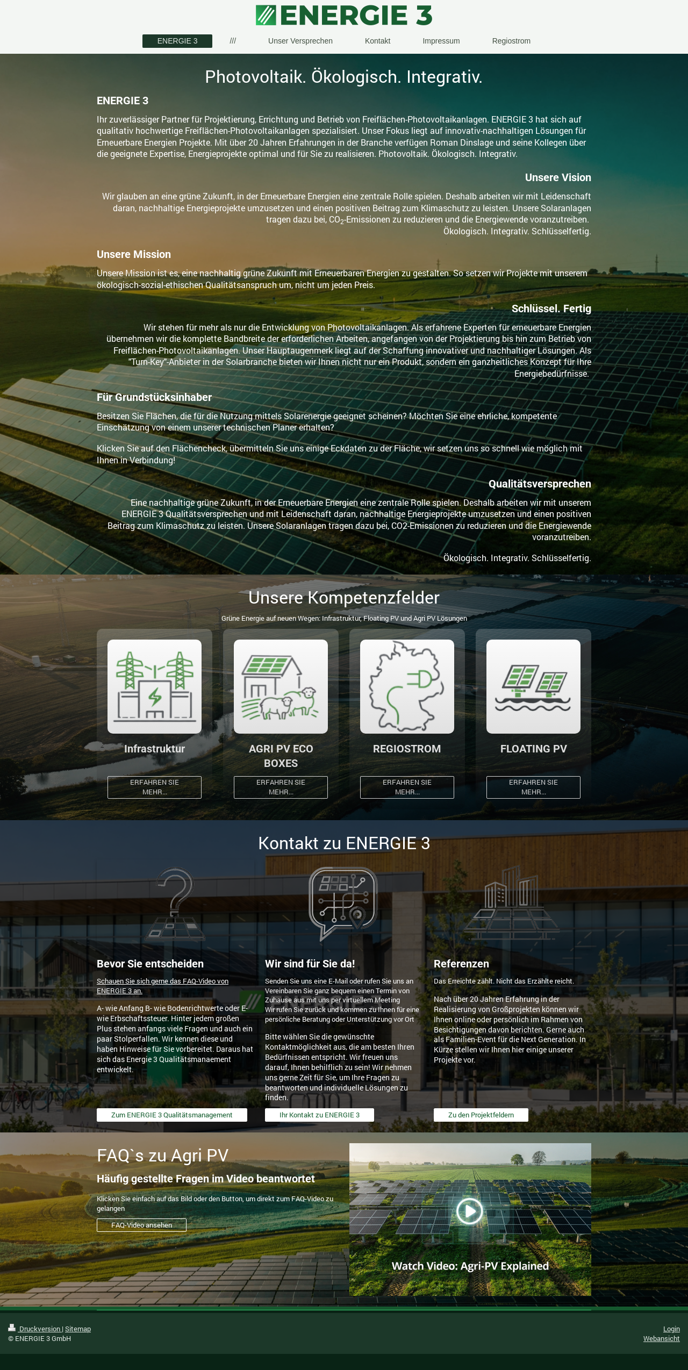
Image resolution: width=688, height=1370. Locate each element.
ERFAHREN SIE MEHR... (154, 787)
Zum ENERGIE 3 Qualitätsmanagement (172, 1115)
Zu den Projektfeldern (481, 1115)
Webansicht (661, 1338)
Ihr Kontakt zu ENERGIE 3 (320, 1115)
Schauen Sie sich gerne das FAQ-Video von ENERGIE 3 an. (162, 985)
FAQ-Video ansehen (141, 1225)
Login (671, 1328)
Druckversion (35, 1328)
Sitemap (78, 1328)
